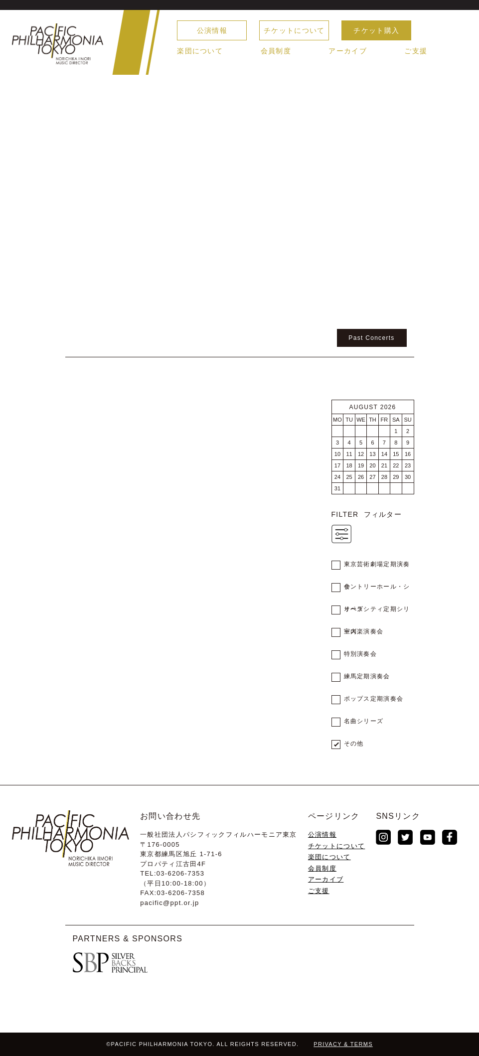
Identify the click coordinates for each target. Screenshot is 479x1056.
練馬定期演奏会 (367, 676)
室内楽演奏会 (364, 631)
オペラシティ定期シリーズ (377, 612)
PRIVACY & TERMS (343, 1044)
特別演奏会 (360, 653)
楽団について (200, 51)
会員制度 (276, 51)
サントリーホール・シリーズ (377, 590)
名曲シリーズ (364, 721)
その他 (354, 743)
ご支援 (415, 51)
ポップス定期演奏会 (374, 698)
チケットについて (294, 30)
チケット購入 (376, 30)
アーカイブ (347, 51)
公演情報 (212, 30)
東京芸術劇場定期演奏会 (377, 568)
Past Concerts (371, 337)
